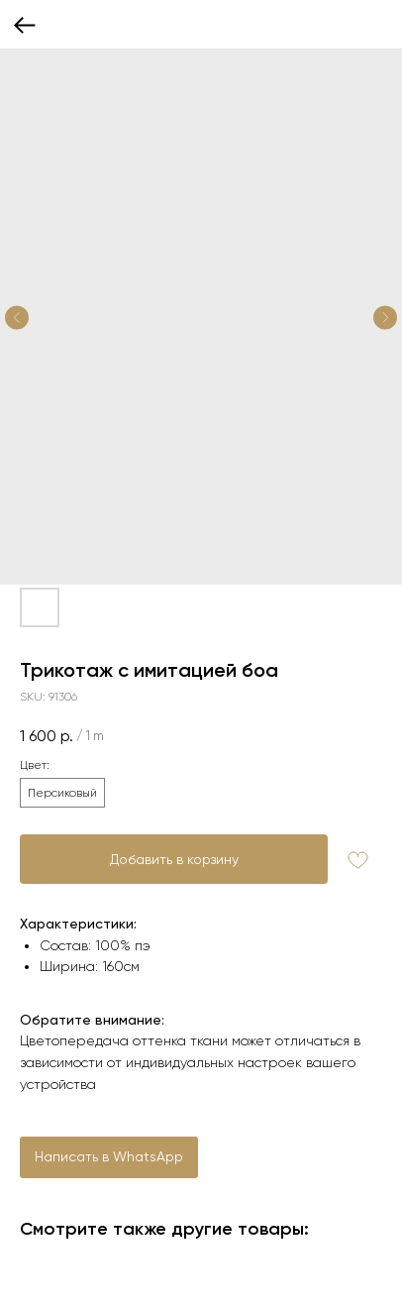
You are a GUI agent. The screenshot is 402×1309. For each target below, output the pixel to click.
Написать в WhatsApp (109, 1156)
